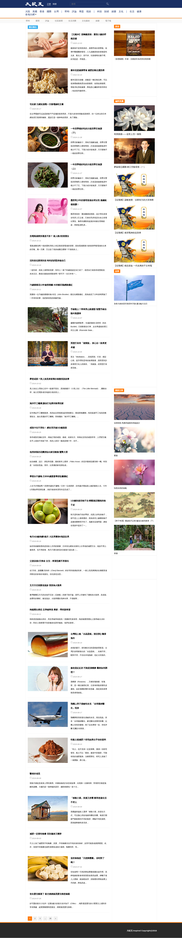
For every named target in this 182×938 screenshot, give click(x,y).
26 (50, 918)
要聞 (38, 21)
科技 (99, 11)
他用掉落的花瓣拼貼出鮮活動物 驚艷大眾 (49, 452)
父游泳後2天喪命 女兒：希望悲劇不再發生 (49, 561)
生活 (132, 11)
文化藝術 (86, 21)
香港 (42, 11)
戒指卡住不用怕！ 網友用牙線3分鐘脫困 (48, 428)
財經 (106, 11)
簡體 (55, 4)
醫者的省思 (35, 774)
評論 (74, 11)
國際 (49, 11)
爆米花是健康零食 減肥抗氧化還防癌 (87, 70)
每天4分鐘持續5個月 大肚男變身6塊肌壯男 (49, 537)
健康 (139, 11)
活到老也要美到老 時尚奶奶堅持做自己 (48, 260)
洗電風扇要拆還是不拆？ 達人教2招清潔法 (49, 236)
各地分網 (30, 15)
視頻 (88, 11)
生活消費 (72, 21)
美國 (34, 11)
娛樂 (114, 11)
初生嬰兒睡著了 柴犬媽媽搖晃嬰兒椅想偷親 (50, 894)
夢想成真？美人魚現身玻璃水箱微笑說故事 (49, 379)
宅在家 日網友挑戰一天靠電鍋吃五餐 (47, 104)
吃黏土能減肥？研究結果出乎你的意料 (88, 740)
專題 (81, 11)
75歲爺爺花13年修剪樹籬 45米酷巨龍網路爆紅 (51, 285)
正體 (49, 4)
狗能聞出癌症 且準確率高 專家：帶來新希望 (50, 610)
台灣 (56, 11)
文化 (121, 11)
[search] (89, 4)
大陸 (27, 11)
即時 (67, 11)
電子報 (108, 21)
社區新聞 (59, 21)
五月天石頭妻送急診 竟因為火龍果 (45, 585)
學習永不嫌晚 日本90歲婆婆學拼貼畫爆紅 (49, 476)
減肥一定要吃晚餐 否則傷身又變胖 (45, 834)
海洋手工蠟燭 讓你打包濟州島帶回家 (47, 403)
